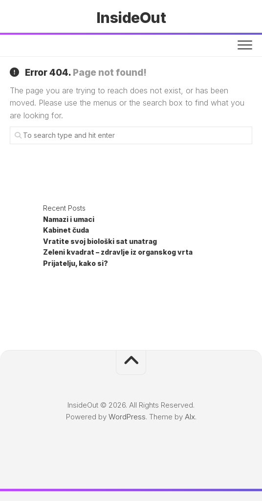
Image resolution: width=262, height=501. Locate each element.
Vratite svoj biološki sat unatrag (100, 241)
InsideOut (131, 17)
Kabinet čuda (66, 230)
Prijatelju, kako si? (75, 263)
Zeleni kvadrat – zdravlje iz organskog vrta (118, 252)
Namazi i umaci (68, 219)
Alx (190, 416)
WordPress (127, 416)
